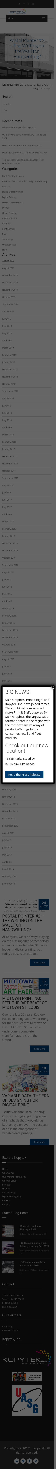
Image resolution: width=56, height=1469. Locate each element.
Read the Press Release (24, 775)
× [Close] (53, 687)
